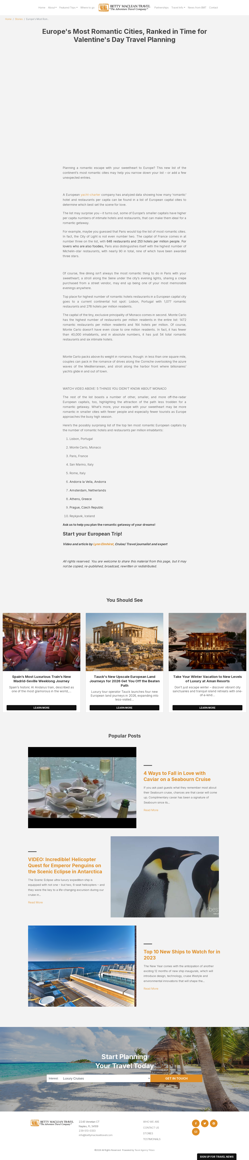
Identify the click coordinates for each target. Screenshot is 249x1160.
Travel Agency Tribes (145, 1150)
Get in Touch (176, 1078)
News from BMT (197, 7)
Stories (19, 19)
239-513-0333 (87, 1130)
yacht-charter (90, 194)
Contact (213, 7)
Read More (151, 810)
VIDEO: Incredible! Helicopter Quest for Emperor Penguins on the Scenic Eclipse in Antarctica (65, 866)
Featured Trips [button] (67, 7)
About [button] (51, 7)
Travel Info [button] (177, 7)
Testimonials (152, 1139)
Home (41, 7)
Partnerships (161, 7)
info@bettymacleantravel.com (95, 1135)
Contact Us (151, 1127)
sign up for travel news (217, 1156)
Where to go (87, 7)
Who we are (151, 1121)
